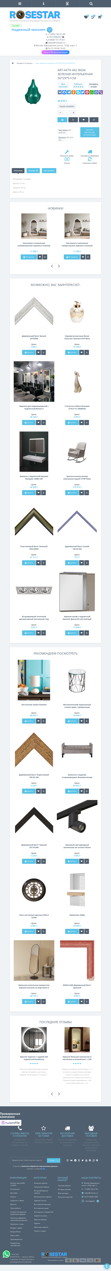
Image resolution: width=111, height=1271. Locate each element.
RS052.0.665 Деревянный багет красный (77, 986)
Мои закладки (63, 1193)
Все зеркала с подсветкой (43, 1212)
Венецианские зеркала (43, 1197)
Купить (29, 352)
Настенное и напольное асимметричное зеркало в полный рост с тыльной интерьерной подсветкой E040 (34, 244)
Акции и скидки (40, 1231)
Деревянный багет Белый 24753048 (34, 337)
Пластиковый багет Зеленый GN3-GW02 (33, 547)
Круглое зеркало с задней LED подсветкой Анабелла (34, 1058)
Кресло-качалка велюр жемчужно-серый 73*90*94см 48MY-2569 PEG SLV (77, 477)
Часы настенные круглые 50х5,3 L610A (34, 916)
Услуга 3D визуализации (56, 52)
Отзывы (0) (33, 170)
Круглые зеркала (40, 1219)
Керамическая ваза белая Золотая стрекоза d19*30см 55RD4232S (77, 337)
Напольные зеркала (41, 1187)
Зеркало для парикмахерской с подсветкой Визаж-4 (34, 407)
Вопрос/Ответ (15, 1232)
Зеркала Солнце (40, 1200)
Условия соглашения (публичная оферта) (18, 1213)
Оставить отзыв (93, 85)
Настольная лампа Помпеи (34, 704)
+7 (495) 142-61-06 (55, 34)
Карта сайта (14, 1235)
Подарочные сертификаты (15, 1244)
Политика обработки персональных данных (18, 1219)
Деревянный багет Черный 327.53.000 (34, 846)
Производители (16, 1239)
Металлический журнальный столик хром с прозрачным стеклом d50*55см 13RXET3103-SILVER (77, 705)
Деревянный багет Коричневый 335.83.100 (34, 776)
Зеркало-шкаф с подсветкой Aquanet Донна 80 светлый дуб (77, 617)
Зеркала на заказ (40, 1216)
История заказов (64, 1189)
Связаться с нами (17, 1224)
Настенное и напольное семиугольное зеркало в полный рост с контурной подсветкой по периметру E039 (77, 244)
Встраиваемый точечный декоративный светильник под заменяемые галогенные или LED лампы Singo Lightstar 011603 (34, 617)
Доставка (13, 1193)
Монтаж (13, 1204)
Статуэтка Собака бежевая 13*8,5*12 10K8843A (77, 407)
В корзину (28, 257)
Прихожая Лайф (77, 915)
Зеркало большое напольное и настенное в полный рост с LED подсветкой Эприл (77, 1058)
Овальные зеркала (41, 1227)
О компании (15, 1189)
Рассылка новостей (65, 1197)
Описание (18, 170)
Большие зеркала (40, 1183)
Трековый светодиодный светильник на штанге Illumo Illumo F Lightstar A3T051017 (77, 846)
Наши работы (15, 1208)
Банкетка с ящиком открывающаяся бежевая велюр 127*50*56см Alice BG (77, 776)
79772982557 (54, 37)
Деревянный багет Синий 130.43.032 (77, 547)
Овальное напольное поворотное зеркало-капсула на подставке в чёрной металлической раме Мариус (34, 986)
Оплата (13, 1197)
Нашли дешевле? (66, 106)
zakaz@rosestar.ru (55, 42)
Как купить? (49, 170)
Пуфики (37, 1223)
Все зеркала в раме (41, 1208)
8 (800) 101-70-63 (55, 39)
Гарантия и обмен (17, 1200)
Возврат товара (16, 1228)
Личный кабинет (64, 1186)
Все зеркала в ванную (42, 1204)
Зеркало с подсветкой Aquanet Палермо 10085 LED (34, 477)
